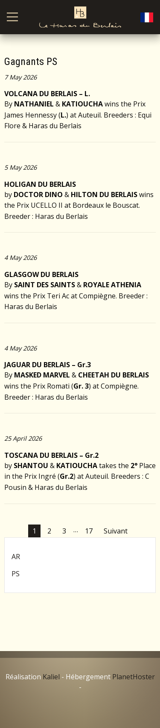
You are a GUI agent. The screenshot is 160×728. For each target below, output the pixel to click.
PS (16, 573)
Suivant (116, 531)
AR (16, 556)
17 (89, 531)
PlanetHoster (133, 676)
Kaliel (51, 676)
